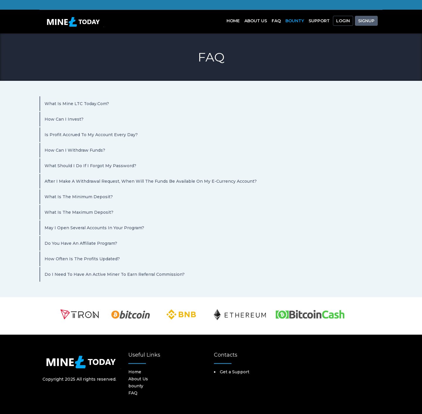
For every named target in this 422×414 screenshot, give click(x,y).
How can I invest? (64, 119)
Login (343, 20)
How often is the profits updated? (82, 258)
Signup (366, 20)
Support (319, 20)
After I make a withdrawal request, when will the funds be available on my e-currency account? (151, 181)
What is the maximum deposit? (79, 212)
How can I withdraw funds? (75, 150)
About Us (255, 20)
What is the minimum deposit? (79, 196)
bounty (135, 386)
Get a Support (234, 371)
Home (233, 20)
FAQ (276, 20)
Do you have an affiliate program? (81, 243)
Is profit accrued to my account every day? (91, 134)
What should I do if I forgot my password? (90, 165)
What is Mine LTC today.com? (77, 103)
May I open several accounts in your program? (94, 227)
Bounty (294, 20)
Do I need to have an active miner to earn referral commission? (115, 274)
